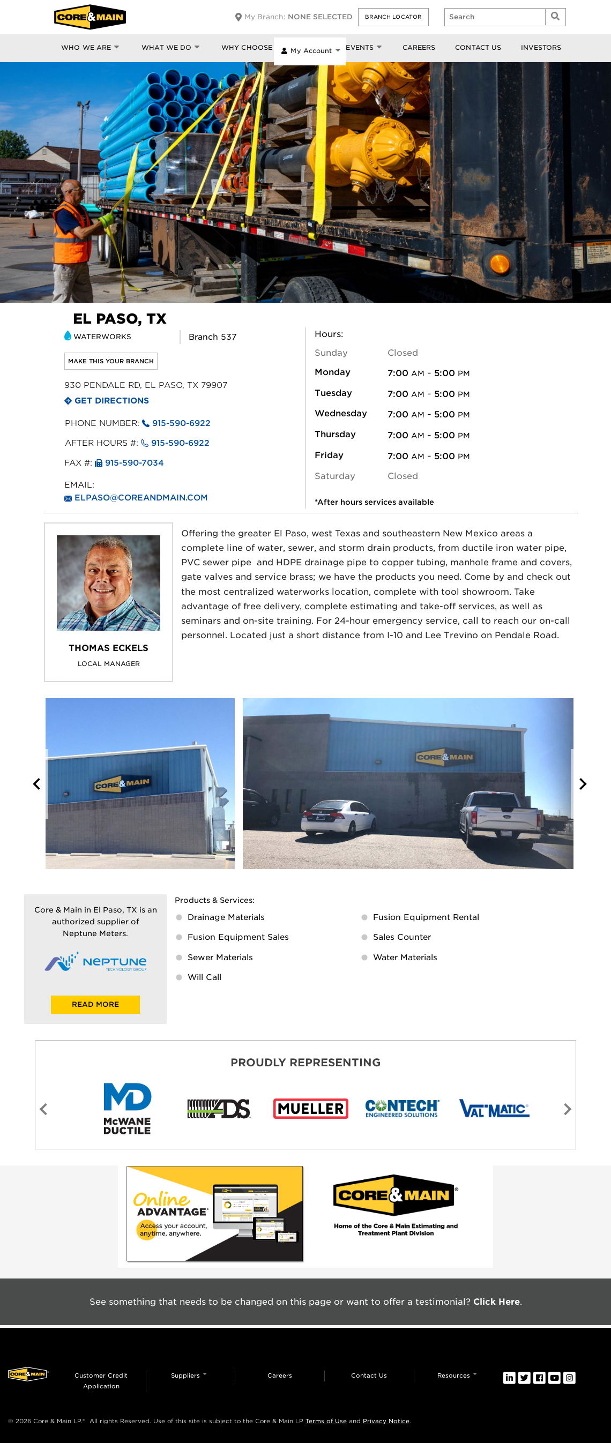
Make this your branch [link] (111, 361)
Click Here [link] (496, 1302)
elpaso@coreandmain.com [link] (141, 498)
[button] (393, 17)
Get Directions (111, 401)
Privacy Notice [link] (386, 1421)
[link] (216, 1216)
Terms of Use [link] (326, 1421)
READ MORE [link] (95, 1004)
